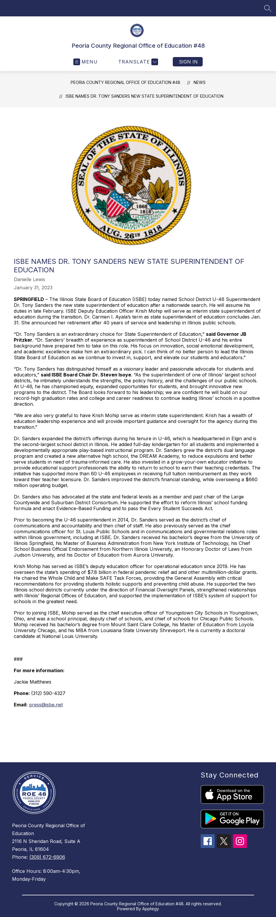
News (200, 82)
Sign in (188, 62)
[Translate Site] (137, 62)
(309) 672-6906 (47, 857)
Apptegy (150, 908)
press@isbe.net (46, 705)
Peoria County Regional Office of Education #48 (125, 82)
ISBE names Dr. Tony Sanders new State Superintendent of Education (144, 96)
